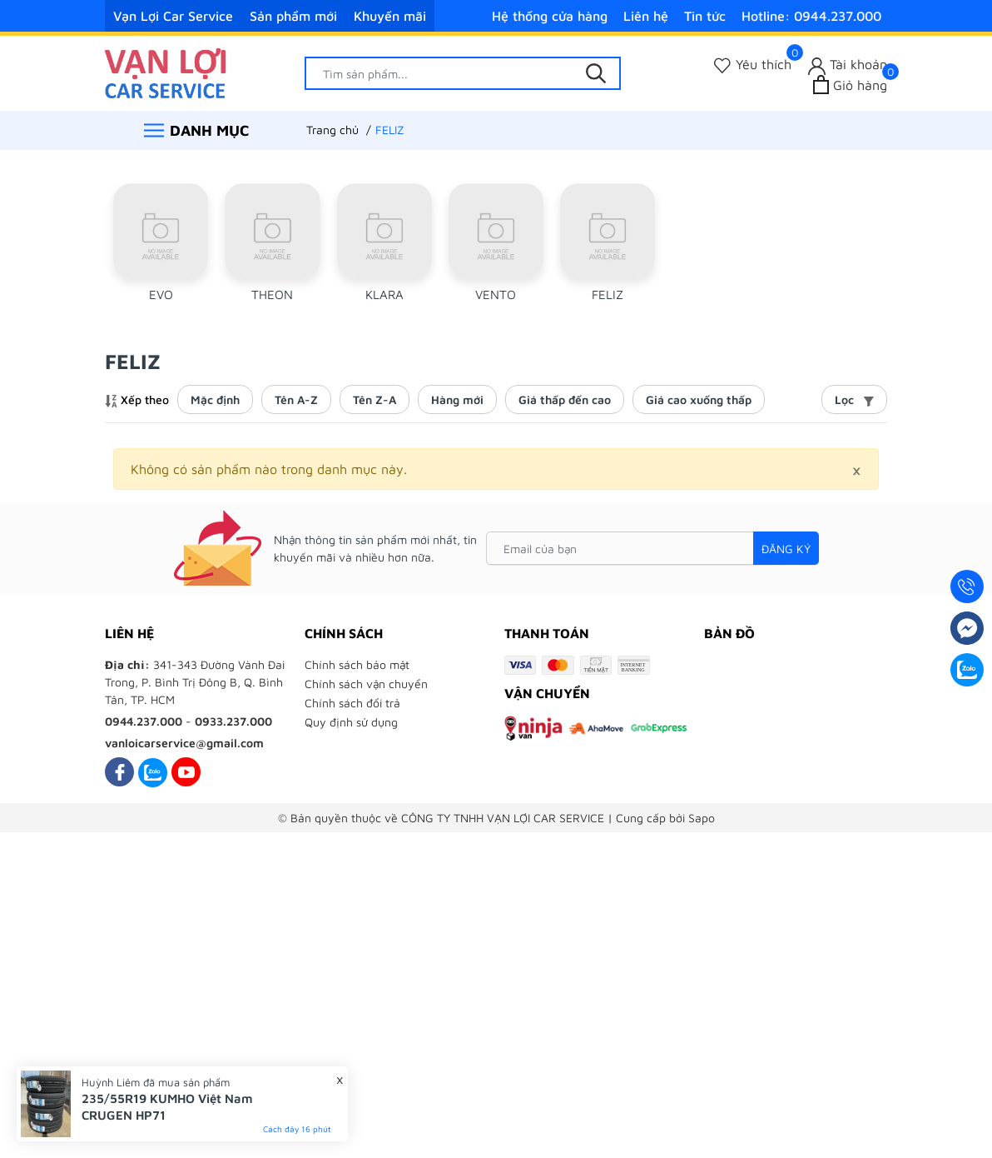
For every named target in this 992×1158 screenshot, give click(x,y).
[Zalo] (152, 771)
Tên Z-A (374, 399)
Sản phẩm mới (293, 15)
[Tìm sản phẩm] (463, 73)
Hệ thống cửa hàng (550, 15)
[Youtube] (186, 771)
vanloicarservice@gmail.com (184, 743)
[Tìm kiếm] (595, 73)
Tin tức (705, 15)
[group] (160, 247)
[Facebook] (119, 771)
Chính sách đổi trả (352, 703)
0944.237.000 (143, 721)
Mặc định (215, 399)
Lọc (854, 399)
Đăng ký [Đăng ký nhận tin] (786, 549)
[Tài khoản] (847, 64)
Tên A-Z (296, 399)
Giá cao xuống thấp (698, 399)
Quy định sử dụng (351, 722)
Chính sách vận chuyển (366, 683)
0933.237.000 (233, 721)
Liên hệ (645, 15)
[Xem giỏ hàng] (850, 84)
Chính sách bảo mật (357, 664)
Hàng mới (457, 399)
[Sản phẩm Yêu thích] (752, 64)
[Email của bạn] (652, 548)
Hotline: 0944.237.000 (811, 15)
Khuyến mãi (390, 15)
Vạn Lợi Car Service (173, 15)
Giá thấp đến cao (564, 399)
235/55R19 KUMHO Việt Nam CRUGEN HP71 (167, 1106)
